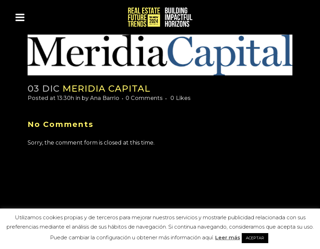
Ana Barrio (104, 98)
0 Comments (144, 98)
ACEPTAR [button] (255, 238)
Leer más (227, 237)
